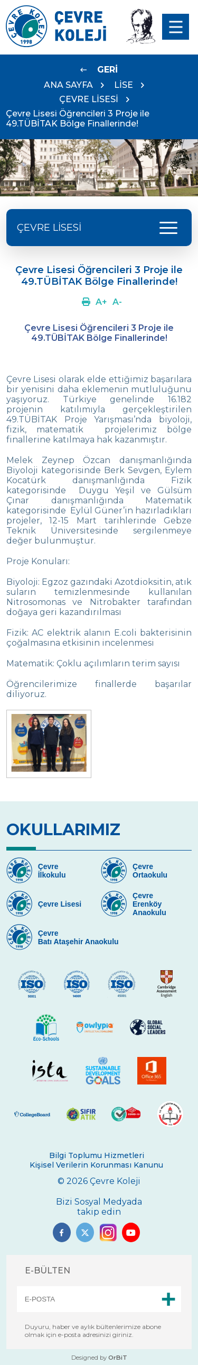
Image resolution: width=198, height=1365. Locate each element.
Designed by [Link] (99, 1357)
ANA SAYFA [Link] (68, 85)
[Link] (56, 44)
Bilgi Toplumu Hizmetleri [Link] (96, 1155)
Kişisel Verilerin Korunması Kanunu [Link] (96, 1165)
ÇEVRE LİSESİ (88, 99)
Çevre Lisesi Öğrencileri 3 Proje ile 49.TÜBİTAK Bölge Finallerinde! (77, 119)
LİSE (123, 85)
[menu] (175, 27)
